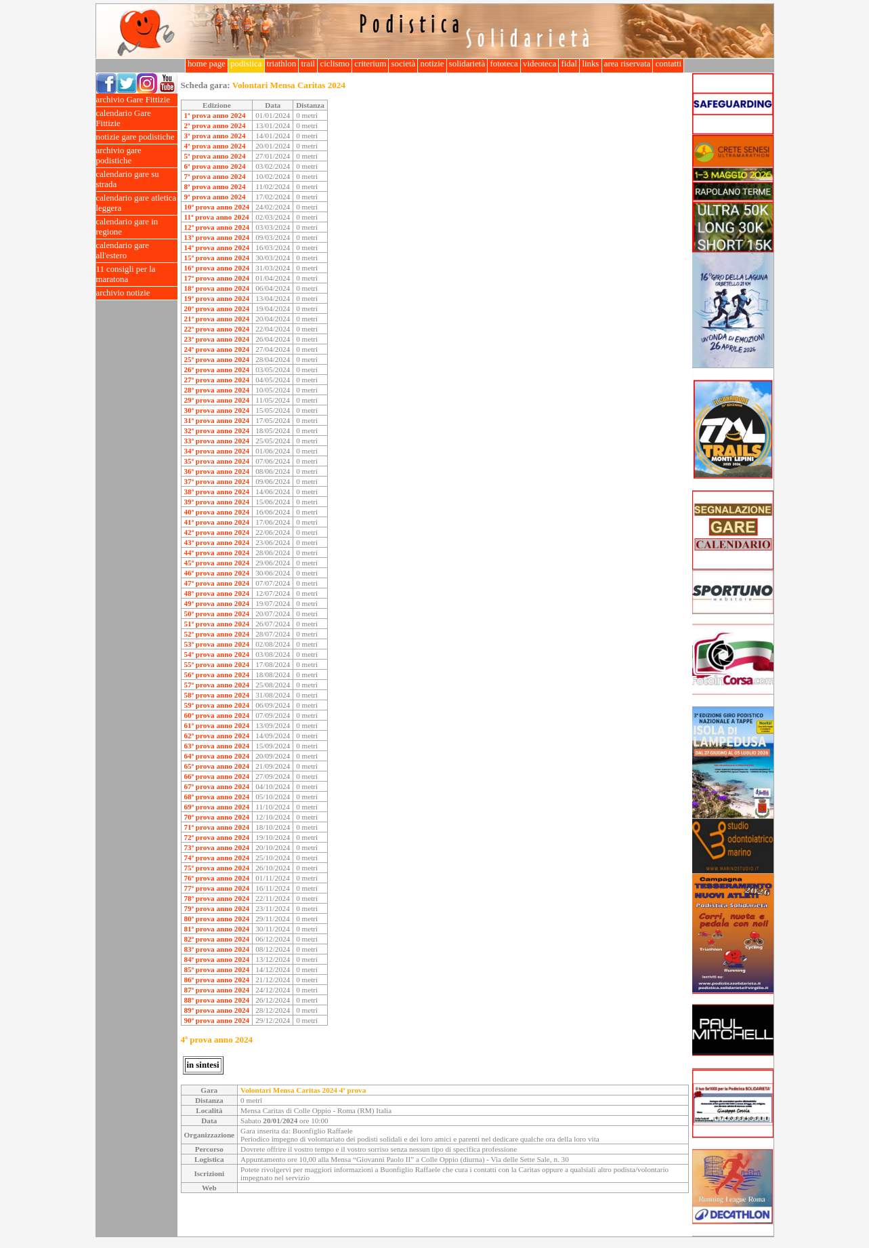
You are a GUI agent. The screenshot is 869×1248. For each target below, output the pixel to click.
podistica (246, 63)
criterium (370, 63)
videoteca (539, 63)
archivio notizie (136, 293)
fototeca (504, 63)
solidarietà (467, 63)
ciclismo (335, 63)
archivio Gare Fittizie (136, 100)
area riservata (627, 63)
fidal (569, 63)
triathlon (282, 63)
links (590, 63)
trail (308, 63)
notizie (432, 63)
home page (207, 63)
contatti (668, 63)
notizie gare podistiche (136, 137)
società (403, 63)
